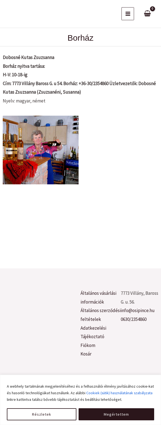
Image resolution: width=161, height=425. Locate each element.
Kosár (86, 354)
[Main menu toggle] (128, 13)
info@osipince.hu (138, 310)
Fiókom (88, 345)
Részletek (41, 414)
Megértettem (116, 414)
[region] (80, 400)
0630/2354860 (133, 319)
